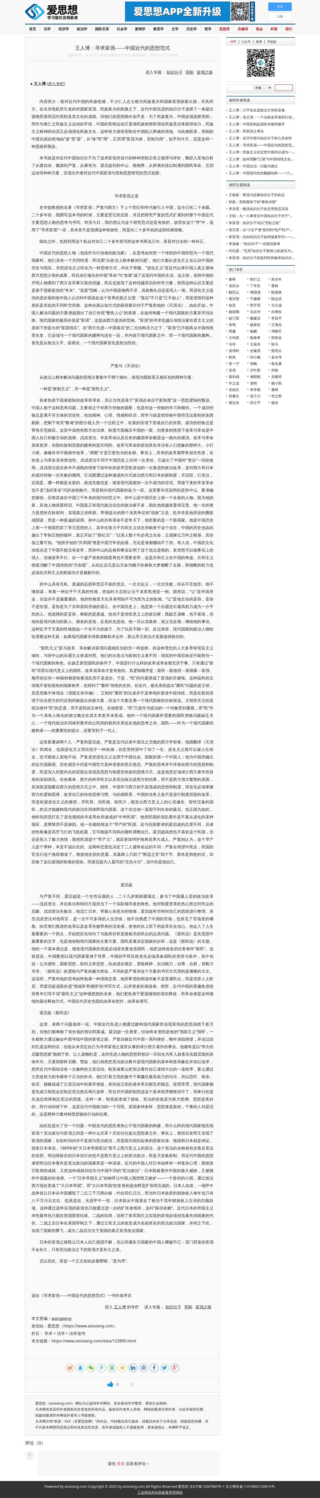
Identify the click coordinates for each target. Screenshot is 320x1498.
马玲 (232, 344)
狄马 (274, 344)
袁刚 (253, 383)
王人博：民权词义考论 (246, 131)
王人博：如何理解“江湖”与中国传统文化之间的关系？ (270, 159)
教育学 (158, 28)
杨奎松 (255, 324)
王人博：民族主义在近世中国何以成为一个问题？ (267, 152)
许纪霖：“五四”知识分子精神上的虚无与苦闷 (263, 250)
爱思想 (65, 12)
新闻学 (140, 28)
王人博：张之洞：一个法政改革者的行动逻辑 (264, 117)
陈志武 (276, 298)
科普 (274, 28)
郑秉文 (234, 396)
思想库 (224, 28)
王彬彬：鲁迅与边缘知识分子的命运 (257, 194)
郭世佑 (276, 337)
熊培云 (276, 350)
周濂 (232, 331)
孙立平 (255, 402)
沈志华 (255, 311)
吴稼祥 (276, 376)
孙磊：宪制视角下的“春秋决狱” (253, 201)
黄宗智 (234, 298)
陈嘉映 (276, 292)
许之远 (234, 383)
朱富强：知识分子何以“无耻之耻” (254, 222)
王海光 (276, 324)
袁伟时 (234, 350)
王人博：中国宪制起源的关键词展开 (257, 124)
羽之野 (276, 396)
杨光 (274, 402)
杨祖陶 (234, 311)
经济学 (63, 28)
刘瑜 (274, 370)
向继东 (276, 311)
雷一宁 (234, 363)
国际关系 (102, 28)
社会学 (122, 28)
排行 (288, 28)
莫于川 (255, 396)
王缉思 (234, 337)
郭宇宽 (255, 305)
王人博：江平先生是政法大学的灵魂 (257, 110)
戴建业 (255, 318)
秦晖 (232, 279)
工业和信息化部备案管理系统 (160, 1492)
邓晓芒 (276, 331)
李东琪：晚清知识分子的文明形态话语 (258, 208)
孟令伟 (276, 357)
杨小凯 (276, 383)
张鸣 (232, 324)
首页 (32, 28)
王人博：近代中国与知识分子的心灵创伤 (260, 138)
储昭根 (255, 376)
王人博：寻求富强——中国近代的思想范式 (262, 145)
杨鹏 (253, 331)
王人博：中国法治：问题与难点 (253, 166)
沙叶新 (255, 370)
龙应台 (234, 285)
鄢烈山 (234, 292)
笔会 (259, 28)
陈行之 (255, 279)
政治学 (82, 28)
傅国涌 (255, 292)
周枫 (253, 363)
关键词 (243, 28)
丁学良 (255, 285)
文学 (175, 28)
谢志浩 (234, 402)
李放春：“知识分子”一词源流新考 (254, 243)
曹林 (274, 285)
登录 (121, 1463)
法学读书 (77, 1333)
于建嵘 (255, 298)
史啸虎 (255, 350)
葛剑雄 (234, 376)
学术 (48, 1333)
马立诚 (276, 305)
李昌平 (276, 318)
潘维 (274, 389)
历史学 (191, 28)
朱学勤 (255, 389)
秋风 (232, 357)
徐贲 (232, 305)
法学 (47, 28)
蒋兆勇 (276, 363)
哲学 (208, 28)
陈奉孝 (255, 337)
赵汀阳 (234, 318)
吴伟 (232, 370)
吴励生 (234, 389)
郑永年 (276, 279)
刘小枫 (255, 357)
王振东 (255, 344)
